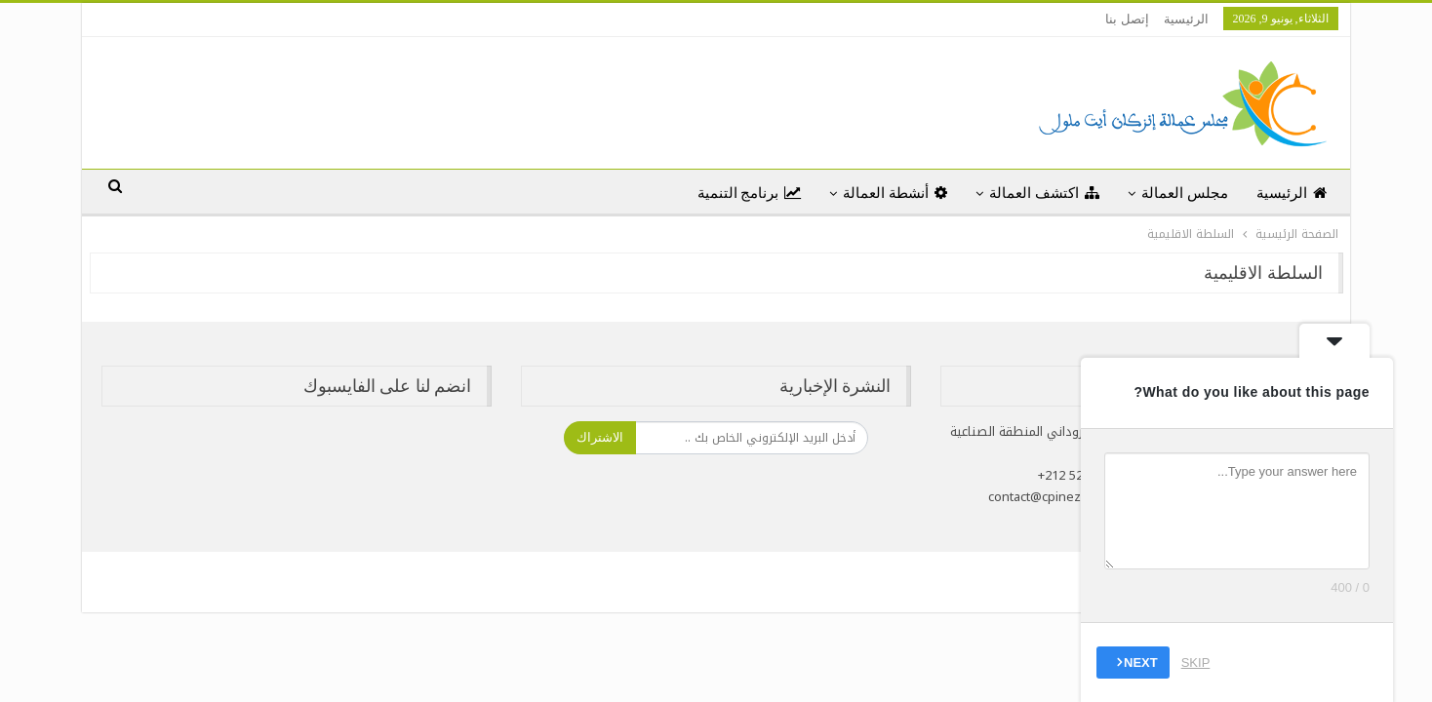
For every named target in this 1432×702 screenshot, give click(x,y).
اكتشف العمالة (1044, 193)
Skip (1196, 662)
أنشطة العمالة (895, 193)
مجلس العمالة (1184, 193)
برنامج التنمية (749, 193)
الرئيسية (1186, 19)
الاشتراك (600, 437)
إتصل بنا (1126, 19)
